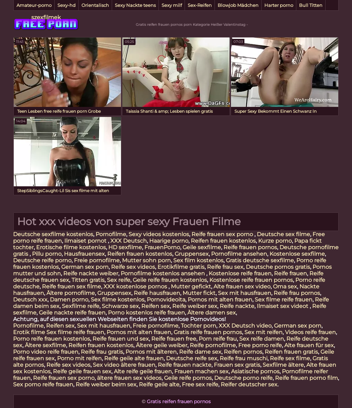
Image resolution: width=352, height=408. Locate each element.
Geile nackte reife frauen (72, 312)
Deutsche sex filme (283, 234)
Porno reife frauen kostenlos (51, 338)
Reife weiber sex (194, 306)
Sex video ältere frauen (124, 365)
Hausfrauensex (84, 254)
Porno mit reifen (79, 358)
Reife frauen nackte (184, 365)
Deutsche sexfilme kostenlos (53, 234)
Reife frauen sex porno (222, 234)
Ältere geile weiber (161, 345)
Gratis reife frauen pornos (208, 332)
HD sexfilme (125, 247)
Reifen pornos (243, 352)
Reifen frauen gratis (291, 352)
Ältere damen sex (211, 312)
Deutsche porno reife (243, 378)
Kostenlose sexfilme (297, 254)
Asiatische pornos (255, 371)
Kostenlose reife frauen (240, 273)
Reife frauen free (173, 338)
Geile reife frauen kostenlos (170, 280)
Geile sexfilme (202, 247)
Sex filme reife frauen (283, 299)
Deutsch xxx (30, 299)
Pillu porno (47, 254)
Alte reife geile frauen (143, 371)
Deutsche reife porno (42, 260)
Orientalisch (95, 5)
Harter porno (278, 5)
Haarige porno (168, 241)
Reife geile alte (159, 384)
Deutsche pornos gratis (278, 267)
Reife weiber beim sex (106, 384)
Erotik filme (29, 332)
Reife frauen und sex (120, 338)
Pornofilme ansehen (239, 254)
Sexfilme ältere (283, 365)
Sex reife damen (261, 338)
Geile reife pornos (188, 378)
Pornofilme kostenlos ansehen (163, 273)
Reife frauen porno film (306, 378)
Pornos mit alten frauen (220, 299)
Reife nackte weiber (90, 273)
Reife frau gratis (102, 352)
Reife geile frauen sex (82, 371)
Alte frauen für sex (309, 345)
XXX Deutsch (128, 241)
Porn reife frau (218, 338)
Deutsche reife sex (191, 358)
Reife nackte (237, 306)
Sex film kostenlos (198, 260)
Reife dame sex (200, 352)
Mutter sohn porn (146, 260)
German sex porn (85, 267)
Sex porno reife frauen (43, 384)
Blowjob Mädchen (238, 5)
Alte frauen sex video (242, 286)
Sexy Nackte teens (135, 5)
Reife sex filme (290, 358)
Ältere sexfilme (45, 345)
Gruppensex (192, 254)
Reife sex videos (133, 267)
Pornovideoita (166, 299)
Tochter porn (198, 325)
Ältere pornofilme (70, 293)
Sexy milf (172, 5)
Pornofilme (111, 234)
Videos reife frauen (310, 332)
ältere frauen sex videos (129, 378)
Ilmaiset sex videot (283, 306)
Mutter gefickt (191, 286)
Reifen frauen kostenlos (223, 241)
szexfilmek (46, 17)
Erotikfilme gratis (181, 267)
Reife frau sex (225, 267)
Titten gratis (88, 280)
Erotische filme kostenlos (71, 247)
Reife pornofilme (213, 345)
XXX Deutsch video (245, 325)
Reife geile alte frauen (134, 358)
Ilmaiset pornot (86, 241)
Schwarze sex (120, 306)
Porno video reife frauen (45, 352)
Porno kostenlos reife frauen (146, 312)
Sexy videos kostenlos (159, 234)
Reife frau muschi (243, 358)
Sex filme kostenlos (117, 299)
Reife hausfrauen (157, 293)
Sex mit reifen (263, 332)
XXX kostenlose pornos (135, 286)
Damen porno (69, 299)
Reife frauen (290, 273)
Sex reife (118, 280)
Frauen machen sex (201, 371)
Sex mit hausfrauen (244, 293)
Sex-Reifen (200, 5)
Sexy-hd (66, 5)
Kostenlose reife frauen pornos (251, 280)
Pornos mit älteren (151, 352)
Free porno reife (260, 345)
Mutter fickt (199, 293)
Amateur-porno (34, 5)
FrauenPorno (162, 247)
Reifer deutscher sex (249, 384)
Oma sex (285, 286)
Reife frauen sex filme (71, 286)
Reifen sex (155, 306)
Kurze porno (275, 241)
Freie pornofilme (97, 260)
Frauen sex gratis (237, 365)
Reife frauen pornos (250, 247)
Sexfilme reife (80, 306)
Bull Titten (310, 5)
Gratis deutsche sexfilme (260, 260)
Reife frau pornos (297, 293)
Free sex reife (200, 384)
